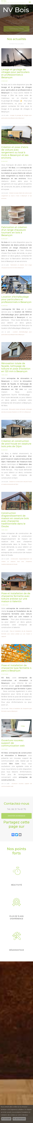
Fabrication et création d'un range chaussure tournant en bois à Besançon (14, 231)
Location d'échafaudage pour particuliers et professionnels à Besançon (16, 299)
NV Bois (14, 2)
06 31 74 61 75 (18, 809)
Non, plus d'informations (19, 1119)
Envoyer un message (16, 816)
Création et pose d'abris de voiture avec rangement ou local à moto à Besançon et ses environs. (14, 152)
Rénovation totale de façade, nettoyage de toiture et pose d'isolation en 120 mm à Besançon (15, 367)
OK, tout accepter (6, 1119)
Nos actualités (19, 43)
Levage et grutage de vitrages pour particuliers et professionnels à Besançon (15, 73)
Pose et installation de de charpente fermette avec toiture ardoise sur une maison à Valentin (15, 597)
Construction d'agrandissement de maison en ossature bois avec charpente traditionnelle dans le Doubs (15, 520)
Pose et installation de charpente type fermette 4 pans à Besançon (16, 668)
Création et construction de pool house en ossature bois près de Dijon (16, 444)
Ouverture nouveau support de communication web (13, 743)
